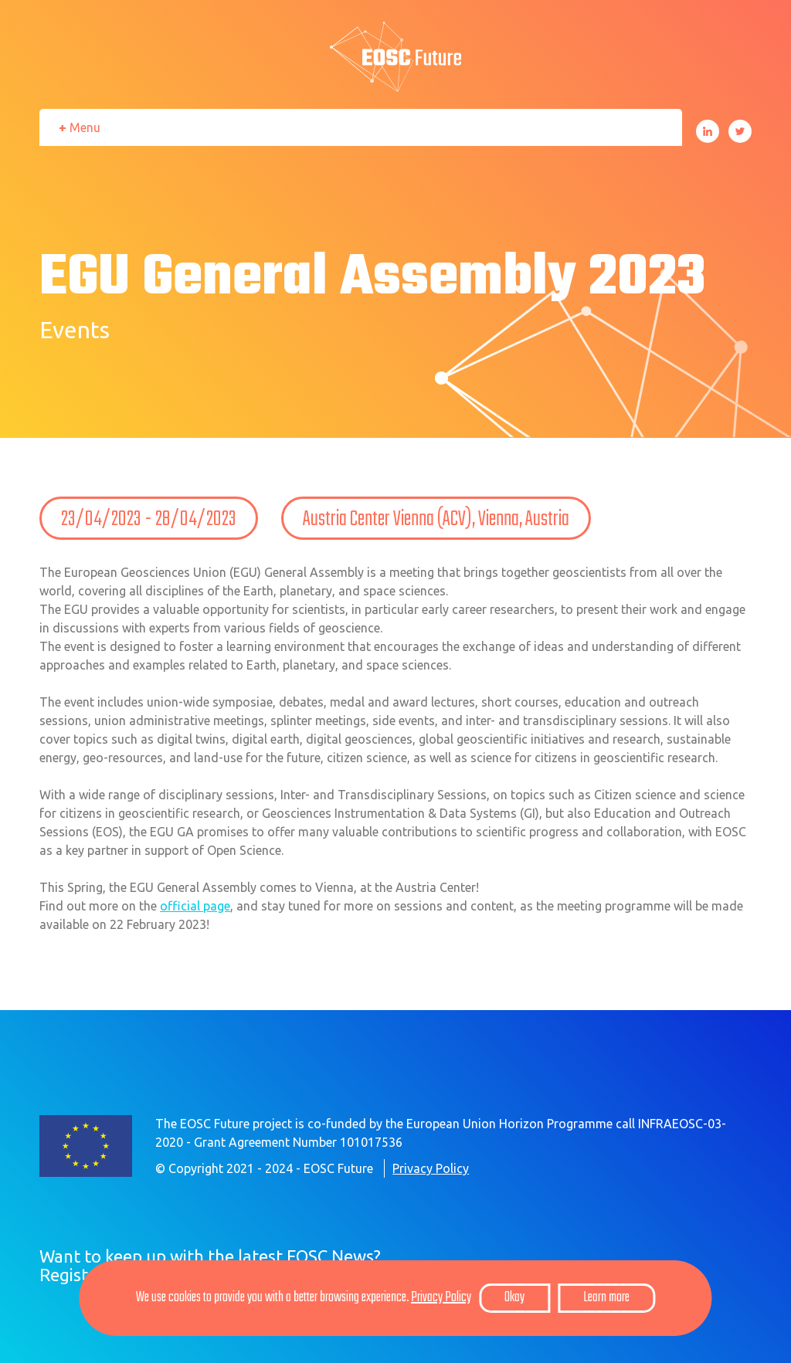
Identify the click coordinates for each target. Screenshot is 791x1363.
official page (195, 906)
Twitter (740, 131)
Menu (85, 127)
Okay (514, 1298)
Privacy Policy (430, 1168)
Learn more (606, 1298)
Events (74, 330)
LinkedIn (707, 131)
